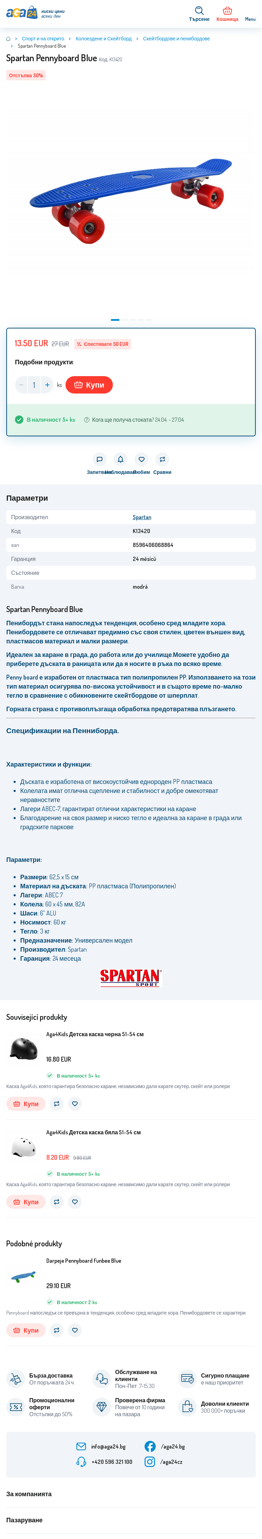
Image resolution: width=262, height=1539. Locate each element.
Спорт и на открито (43, 38)
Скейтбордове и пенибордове (176, 38)
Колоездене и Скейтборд (103, 38)
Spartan (142, 517)
